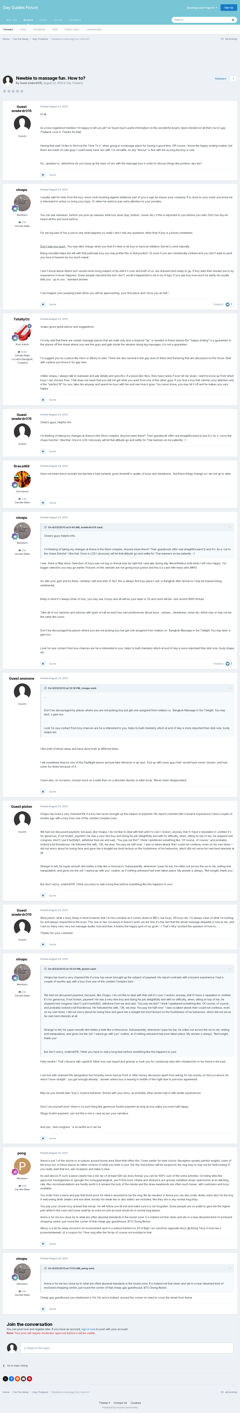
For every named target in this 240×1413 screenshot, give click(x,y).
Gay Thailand (74, 83)
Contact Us (120, 1402)
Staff (55, 29)
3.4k (22, 498)
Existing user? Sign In (202, 7)
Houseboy (75, 19)
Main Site (11, 19)
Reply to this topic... (37, 1348)
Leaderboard (93, 29)
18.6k (22, 351)
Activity (58, 19)
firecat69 (21, 466)
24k (22, 222)
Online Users (72, 29)
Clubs (23, 29)
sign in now (88, 1329)
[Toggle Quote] (45, 527)
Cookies (136, 1402)
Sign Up (228, 7)
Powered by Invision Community (120, 1407)
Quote (52, 174)
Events (43, 19)
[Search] (191, 20)
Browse (28, 21)
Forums (8, 29)
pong (21, 1153)
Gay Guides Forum (20, 7)
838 (22, 1185)
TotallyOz (218, 304)
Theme (104, 1402)
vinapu (21, 190)
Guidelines (39, 29)
